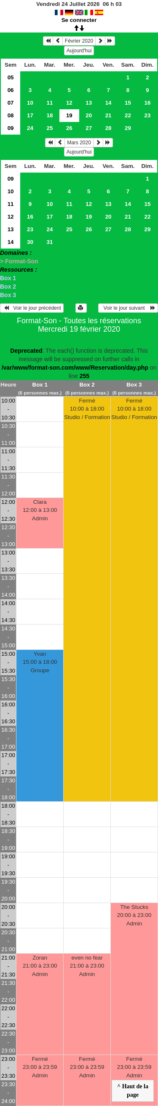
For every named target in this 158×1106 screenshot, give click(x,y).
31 (49, 242)
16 (148, 103)
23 (148, 115)
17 (30, 115)
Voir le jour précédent (32, 308)
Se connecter (79, 20)
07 (11, 103)
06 (11, 90)
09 (11, 128)
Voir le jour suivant (128, 308)
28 (108, 128)
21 (108, 115)
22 (128, 115)
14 (108, 103)
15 (128, 103)
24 (30, 128)
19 (89, 217)
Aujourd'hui (79, 51)
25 (49, 128)
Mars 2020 (79, 143)
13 (89, 103)
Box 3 (8, 295)
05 (11, 77)
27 (89, 128)
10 (30, 103)
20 (89, 115)
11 (49, 103)
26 (69, 128)
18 (49, 115)
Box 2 (8, 286)
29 (128, 128)
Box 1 (8, 278)
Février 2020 (79, 41)
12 (69, 103)
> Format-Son (19, 261)
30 (30, 242)
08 (11, 115)
